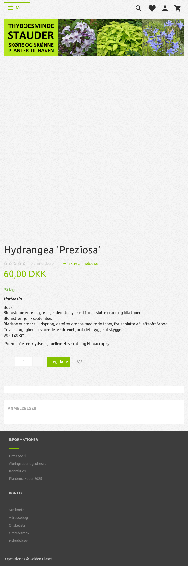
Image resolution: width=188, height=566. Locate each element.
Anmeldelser (22, 408)
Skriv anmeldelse (83, 263)
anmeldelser (42, 263)
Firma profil (17, 456)
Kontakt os (17, 471)
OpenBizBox (15, 559)
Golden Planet (41, 559)
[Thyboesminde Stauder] (31, 37)
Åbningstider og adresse (28, 464)
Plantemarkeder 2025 (25, 479)
